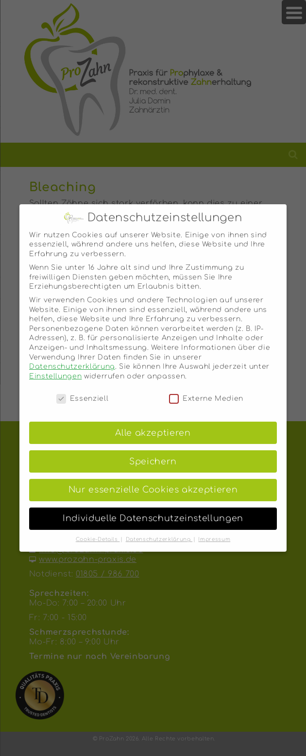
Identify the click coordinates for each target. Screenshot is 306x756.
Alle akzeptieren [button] (152, 425)
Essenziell (82, 391)
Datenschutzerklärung (72, 359)
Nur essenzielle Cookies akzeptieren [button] (153, 483)
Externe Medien (206, 391)
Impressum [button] (214, 532)
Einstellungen (55, 369)
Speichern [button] (153, 454)
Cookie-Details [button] (98, 532)
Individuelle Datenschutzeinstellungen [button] (153, 511)
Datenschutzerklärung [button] (159, 532)
